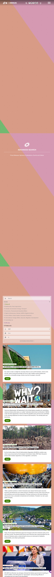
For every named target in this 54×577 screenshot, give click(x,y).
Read (8, 378)
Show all (7, 304)
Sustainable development (27, 341)
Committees (9, 320)
